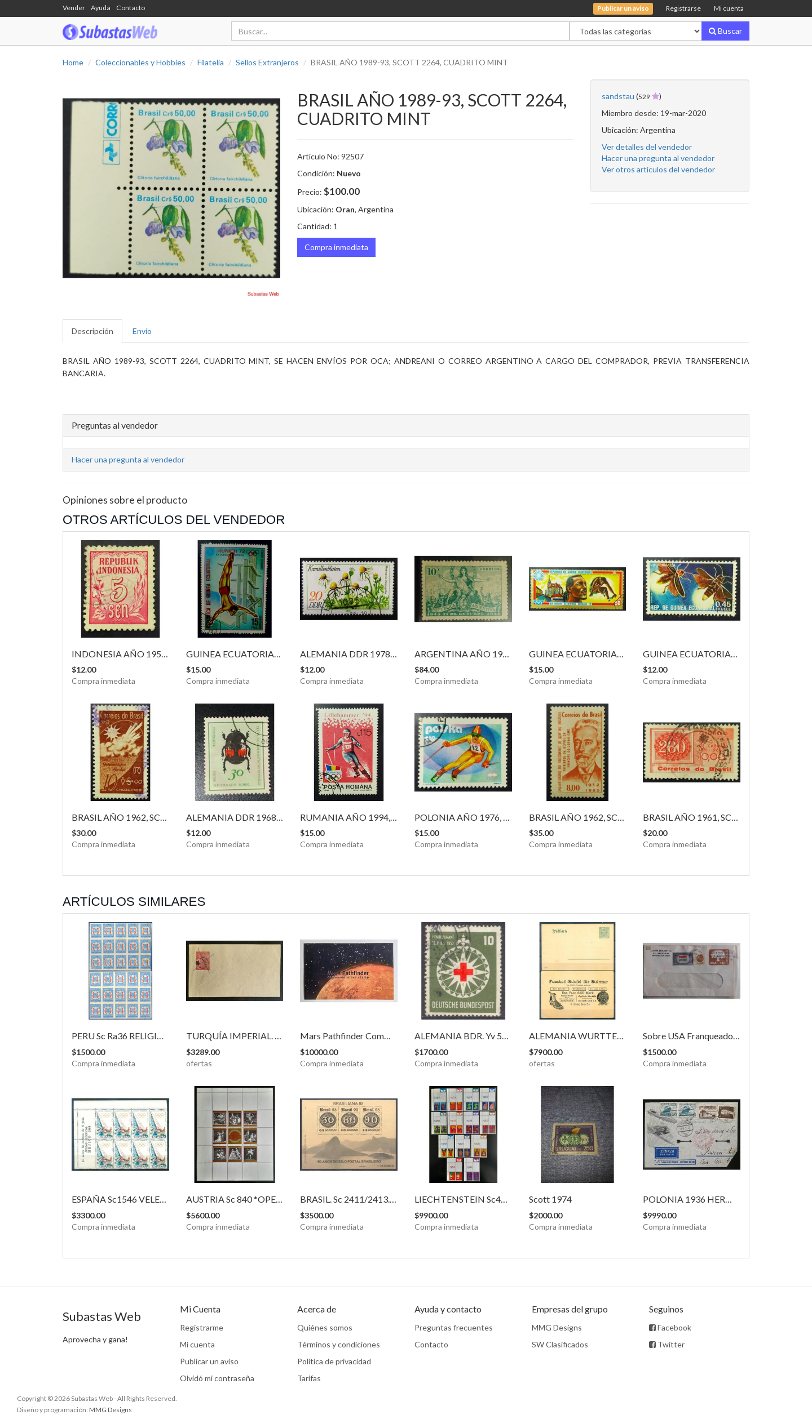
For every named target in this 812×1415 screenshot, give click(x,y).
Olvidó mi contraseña (217, 1378)
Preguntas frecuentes (453, 1327)
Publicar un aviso (209, 1361)
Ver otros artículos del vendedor (658, 169)
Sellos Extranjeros (267, 62)
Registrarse (683, 8)
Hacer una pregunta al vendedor (658, 158)
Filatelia (210, 62)
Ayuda (101, 7)
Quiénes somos (324, 1327)
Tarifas (309, 1378)
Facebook (670, 1327)
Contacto (130, 7)
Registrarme (201, 1327)
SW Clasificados (560, 1344)
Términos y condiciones (338, 1344)
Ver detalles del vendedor (647, 147)
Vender (74, 7)
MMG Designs (557, 1327)
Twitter (667, 1344)
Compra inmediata (336, 247)
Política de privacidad (334, 1361)
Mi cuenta (729, 8)
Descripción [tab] (92, 331)
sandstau (618, 96)
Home (73, 62)
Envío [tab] (142, 331)
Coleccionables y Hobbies (140, 62)
